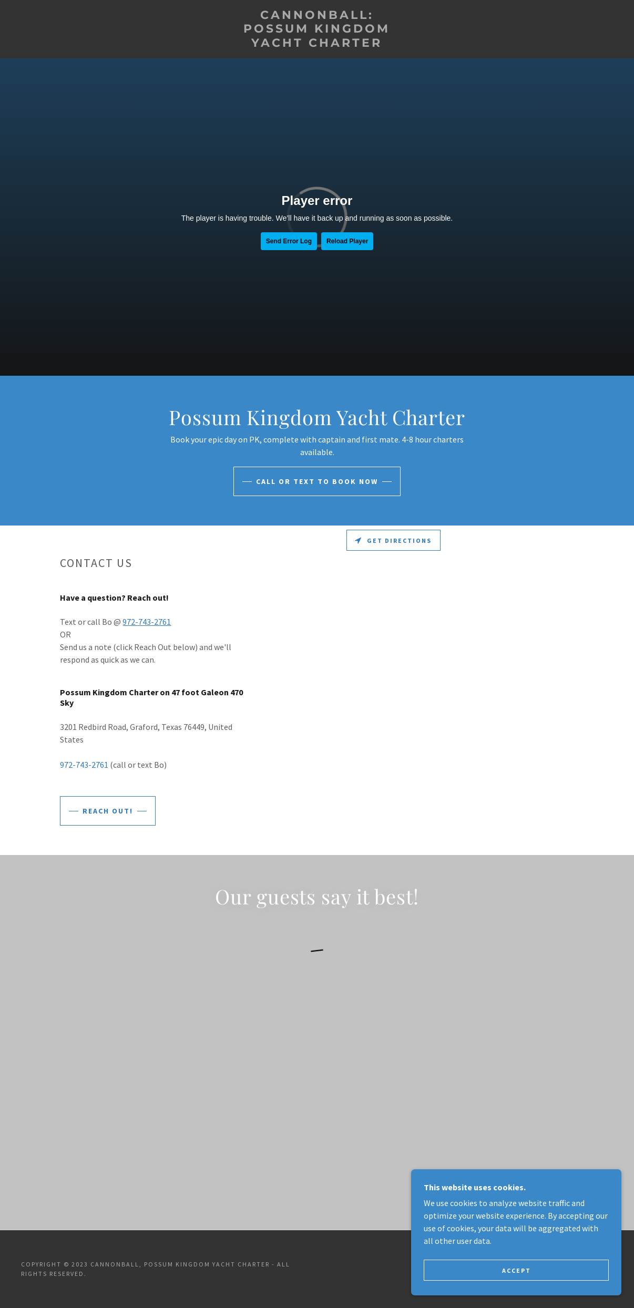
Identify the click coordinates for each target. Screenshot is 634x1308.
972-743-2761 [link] (84, 764)
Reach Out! (108, 811)
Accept (516, 1270)
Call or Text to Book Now (317, 481)
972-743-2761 (146, 621)
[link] (316, 43)
